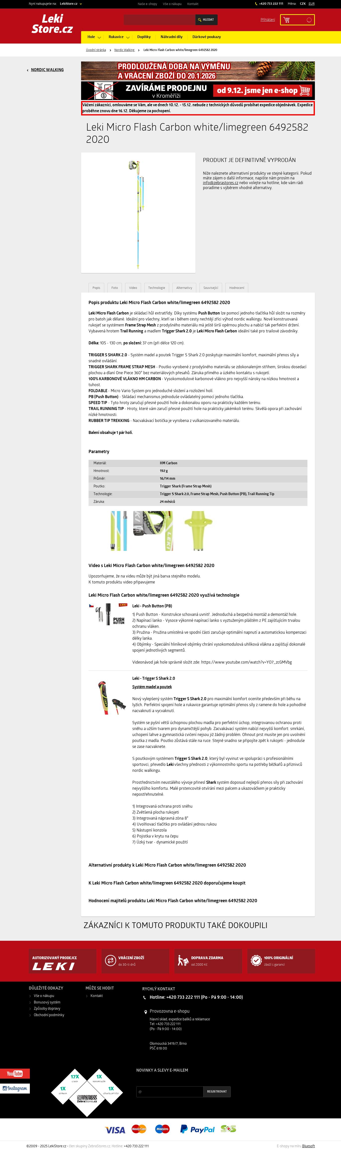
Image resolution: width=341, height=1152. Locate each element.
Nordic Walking (124, 50)
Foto (114, 288)
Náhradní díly (172, 37)
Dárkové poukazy (207, 37)
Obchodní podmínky (49, 1015)
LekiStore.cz (68, 3)
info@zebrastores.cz (220, 183)
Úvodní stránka (96, 50)
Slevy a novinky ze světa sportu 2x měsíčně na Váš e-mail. (178, 1080)
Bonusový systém (47, 1002)
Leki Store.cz (52, 25)
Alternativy (184, 288)
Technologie (156, 288)
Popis (96, 288)
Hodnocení (236, 288)
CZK (303, 3)
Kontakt (192, 4)
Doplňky (144, 37)
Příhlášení (268, 19)
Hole (91, 37)
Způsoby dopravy (47, 1009)
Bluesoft (308, 1146)
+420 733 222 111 (270, 3)
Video (133, 288)
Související (210, 288)
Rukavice (116, 37)
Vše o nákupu (172, 4)
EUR (312, 3)
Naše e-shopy (147, 4)
